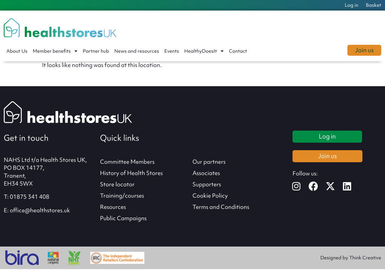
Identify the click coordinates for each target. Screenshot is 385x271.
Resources (113, 207)
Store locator (117, 184)
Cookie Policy (210, 195)
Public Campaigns (123, 218)
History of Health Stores (131, 173)
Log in (351, 5)
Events (171, 51)
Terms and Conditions (220, 207)
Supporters (206, 184)
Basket (373, 5)
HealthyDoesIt (204, 51)
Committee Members (127, 162)
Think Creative (365, 257)
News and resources (136, 51)
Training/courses (122, 195)
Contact (238, 51)
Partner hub (96, 51)
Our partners (209, 162)
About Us (16, 51)
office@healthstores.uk (40, 210)
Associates (206, 173)
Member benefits (55, 51)
